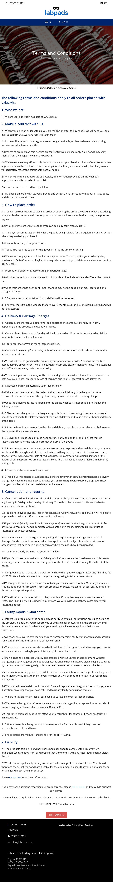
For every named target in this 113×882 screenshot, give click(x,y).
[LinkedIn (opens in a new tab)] (101, 3)
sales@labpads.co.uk (22, 842)
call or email (78, 787)
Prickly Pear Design (82, 825)
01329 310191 (18, 836)
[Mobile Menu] (63, 22)
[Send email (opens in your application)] (105, 3)
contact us (15, 777)
